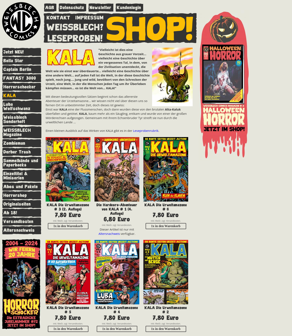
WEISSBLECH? (75, 26)
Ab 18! (10, 213)
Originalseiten (17, 204)
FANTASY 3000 (19, 78)
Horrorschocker (19, 87)
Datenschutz (72, 7)
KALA (9, 95)
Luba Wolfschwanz (16, 106)
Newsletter (100, 7)
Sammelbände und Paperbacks (20, 163)
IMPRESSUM (89, 17)
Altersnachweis (19, 230)
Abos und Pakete (20, 186)
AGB (49, 7)
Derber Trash (17, 152)
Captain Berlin (17, 69)
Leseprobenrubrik (145, 131)
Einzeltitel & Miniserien (15, 176)
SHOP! (150, 27)
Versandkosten (18, 221)
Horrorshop (15, 195)
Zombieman (14, 143)
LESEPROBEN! (75, 37)
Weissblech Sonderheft (15, 119)
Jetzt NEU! (13, 52)
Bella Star (13, 60)
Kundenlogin (129, 7)
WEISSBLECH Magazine (17, 132)
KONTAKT (58, 17)
